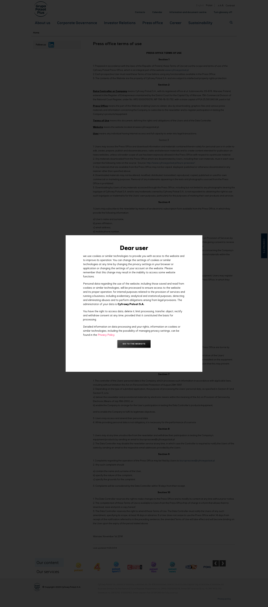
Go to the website (134, 343)
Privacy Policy (106, 335)
